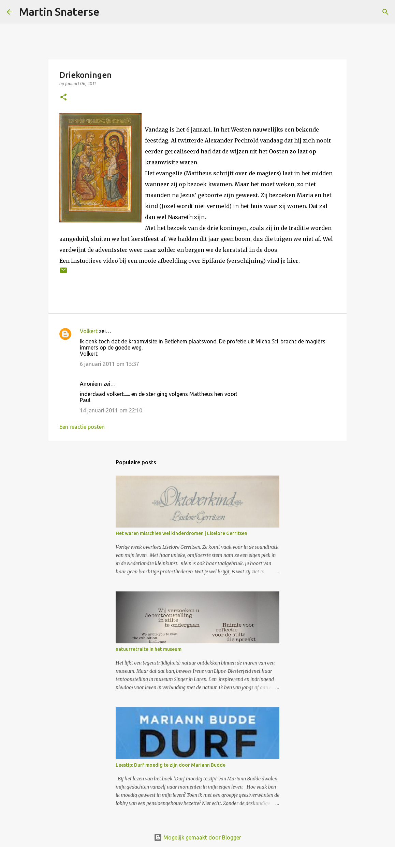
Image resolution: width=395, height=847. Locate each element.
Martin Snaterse (59, 11)
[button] (63, 97)
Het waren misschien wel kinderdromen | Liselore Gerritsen (181, 533)
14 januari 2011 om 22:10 (111, 410)
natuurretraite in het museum (148, 649)
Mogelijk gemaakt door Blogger (197, 837)
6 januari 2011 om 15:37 (109, 364)
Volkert (89, 331)
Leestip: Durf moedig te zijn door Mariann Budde (170, 765)
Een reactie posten (82, 427)
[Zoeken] (109, 12)
